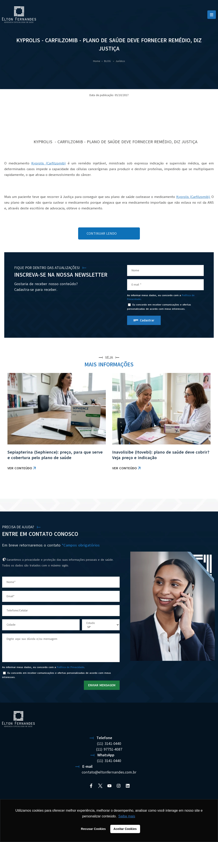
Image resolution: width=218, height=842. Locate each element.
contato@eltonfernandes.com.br (109, 772)
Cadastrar (147, 320)
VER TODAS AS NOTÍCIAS (196, 488)
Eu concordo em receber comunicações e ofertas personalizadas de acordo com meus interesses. (159, 307)
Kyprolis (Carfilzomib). (193, 197)
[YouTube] (109, 786)
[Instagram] (118, 786)
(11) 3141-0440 (109, 743)
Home (96, 61)
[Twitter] (100, 786)
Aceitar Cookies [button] (125, 829)
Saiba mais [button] (126, 816)
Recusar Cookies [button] (93, 829)
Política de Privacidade (70, 667)
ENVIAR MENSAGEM (101, 685)
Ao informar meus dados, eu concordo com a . (161, 297)
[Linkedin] (127, 786)
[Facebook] (91, 786)
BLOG (108, 61)
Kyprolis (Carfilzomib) (48, 163)
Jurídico (120, 61)
